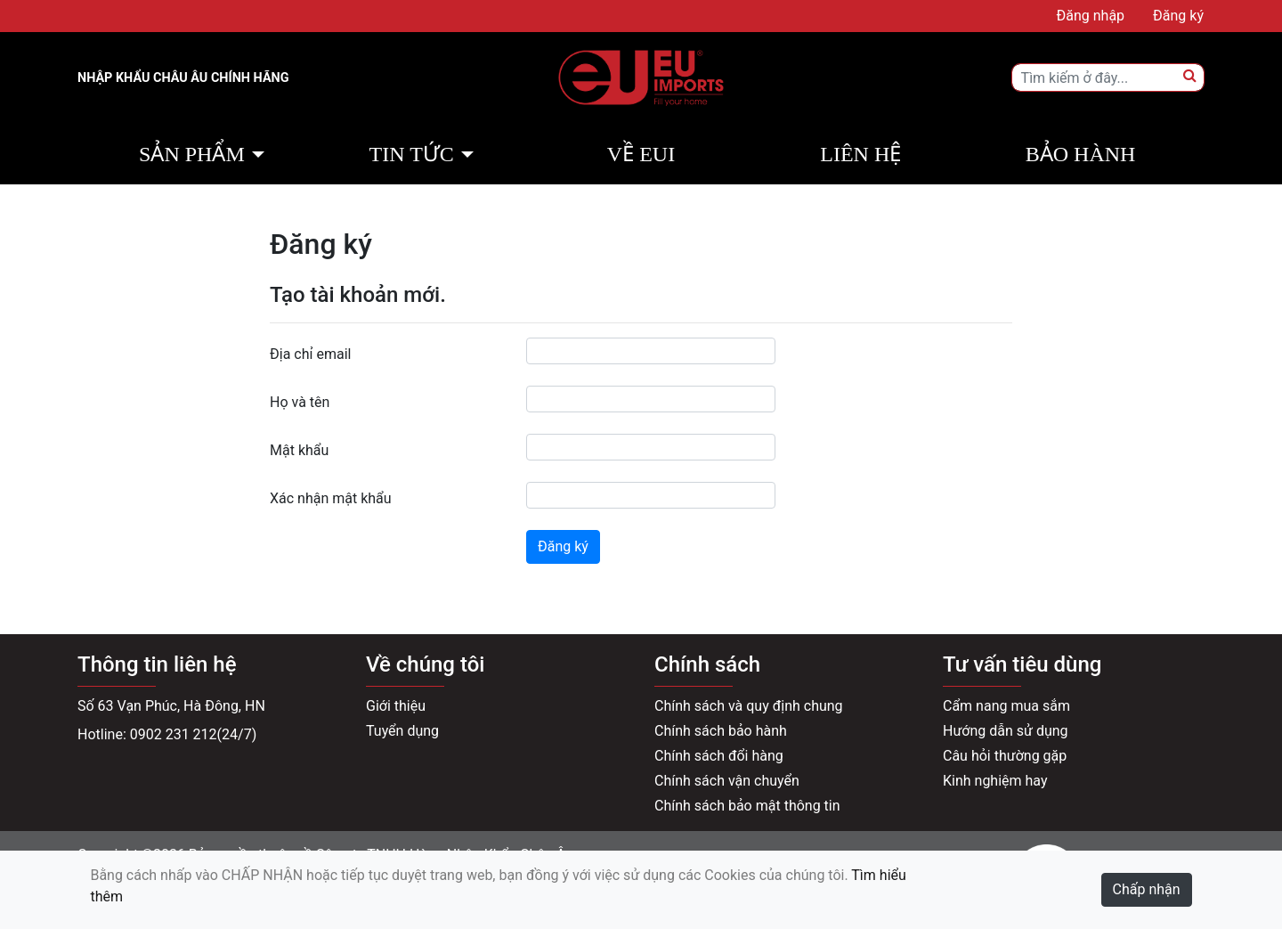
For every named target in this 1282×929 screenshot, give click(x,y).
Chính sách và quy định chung (748, 705)
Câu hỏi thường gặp (1005, 755)
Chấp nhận (1147, 889)
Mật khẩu (299, 450)
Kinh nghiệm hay (995, 780)
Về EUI (641, 154)
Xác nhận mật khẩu (331, 498)
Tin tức (411, 154)
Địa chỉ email (310, 354)
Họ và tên (299, 402)
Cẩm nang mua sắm (1006, 705)
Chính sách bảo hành (720, 730)
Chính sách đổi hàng (718, 755)
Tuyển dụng (402, 730)
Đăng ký (563, 546)
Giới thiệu (396, 705)
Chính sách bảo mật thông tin (747, 805)
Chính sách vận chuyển (726, 780)
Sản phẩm (192, 154)
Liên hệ (860, 154)
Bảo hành (1081, 154)
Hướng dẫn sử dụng (1005, 730)
